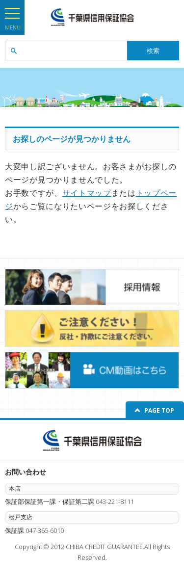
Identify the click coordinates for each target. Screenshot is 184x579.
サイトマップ (86, 192)
